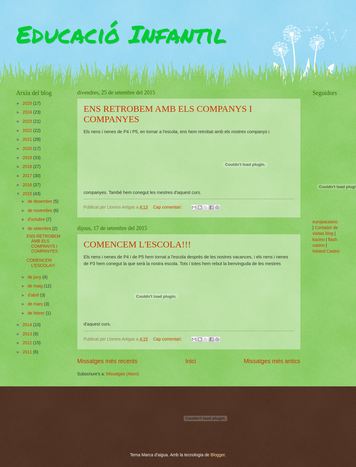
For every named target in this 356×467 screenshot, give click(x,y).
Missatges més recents (107, 361)
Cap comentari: (168, 207)
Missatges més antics (272, 361)
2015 (28, 194)
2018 (28, 166)
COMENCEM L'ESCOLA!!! (137, 244)
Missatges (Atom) (122, 374)
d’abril (34, 295)
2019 (28, 157)
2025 (28, 103)
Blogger (218, 455)
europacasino (325, 222)
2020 (28, 148)
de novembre (40, 210)
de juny (35, 277)
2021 (28, 139)
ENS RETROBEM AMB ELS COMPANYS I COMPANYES (43, 244)
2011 (28, 352)
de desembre (40, 201)
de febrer (37, 313)
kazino (319, 239)
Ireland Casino (326, 251)
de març (36, 304)
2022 (28, 130)
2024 (28, 112)
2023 (28, 121)
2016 (28, 185)
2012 (28, 343)
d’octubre (37, 219)
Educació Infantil (121, 33)
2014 (28, 325)
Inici (190, 361)
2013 (28, 334)
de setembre (40, 228)
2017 (28, 175)
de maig (36, 286)
